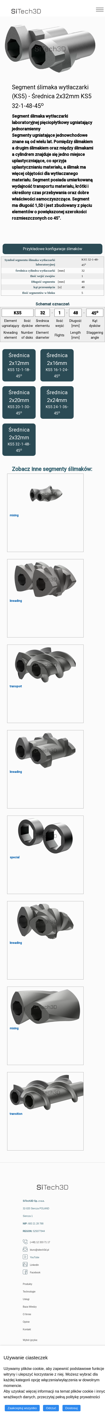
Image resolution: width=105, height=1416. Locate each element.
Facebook (31, 1272)
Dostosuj (71, 1408)
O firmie (27, 1314)
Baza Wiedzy (30, 1306)
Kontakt (27, 1329)
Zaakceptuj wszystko (22, 1408)
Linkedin (31, 1265)
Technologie (29, 1291)
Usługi (26, 1299)
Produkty (27, 1284)
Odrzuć (51, 1408)
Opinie (26, 1322)
